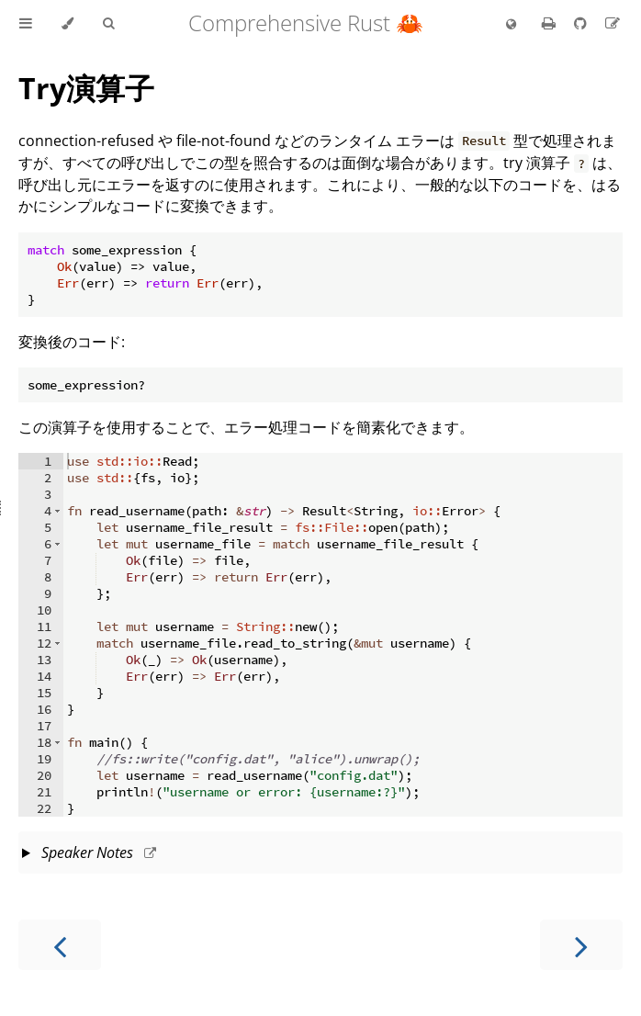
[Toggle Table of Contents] (26, 24)
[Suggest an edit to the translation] (612, 23)
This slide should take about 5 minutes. (320, 854)
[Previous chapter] (59, 945)
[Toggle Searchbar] (108, 24)
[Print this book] (550, 23)
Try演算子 (86, 87)
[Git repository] (582, 23)
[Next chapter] (581, 945)
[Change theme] (67, 24)
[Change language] (511, 25)
